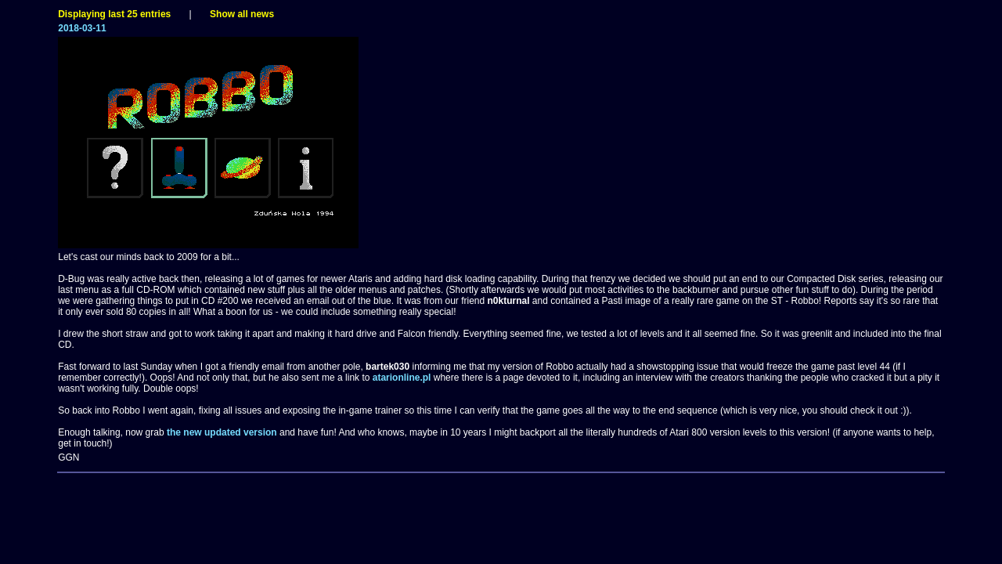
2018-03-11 (82, 28)
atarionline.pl (402, 377)
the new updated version (222, 432)
